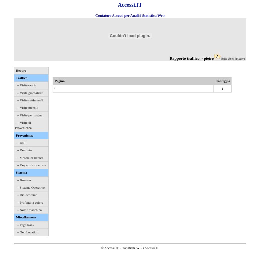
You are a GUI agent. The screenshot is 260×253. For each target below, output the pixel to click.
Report (21, 70)
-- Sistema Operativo (31, 187)
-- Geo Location (27, 232)
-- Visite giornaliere (30, 93)
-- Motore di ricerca (30, 158)
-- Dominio (24, 150)
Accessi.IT (151, 248)
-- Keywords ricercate (31, 165)
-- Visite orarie (26, 85)
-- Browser (24, 180)
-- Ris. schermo (27, 195)
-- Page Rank (25, 225)
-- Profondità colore (30, 202)
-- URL (22, 143)
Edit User (227, 58)
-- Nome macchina (29, 210)
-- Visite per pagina (30, 115)
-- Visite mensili (28, 107)
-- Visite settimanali (30, 100)
